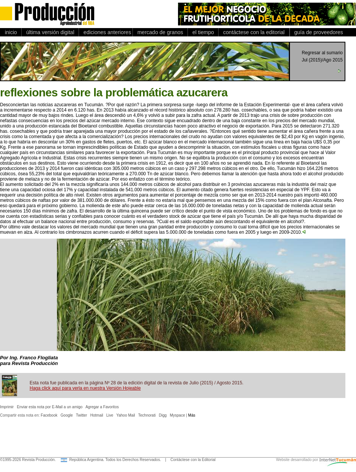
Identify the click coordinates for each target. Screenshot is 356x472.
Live (109, 415)
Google (67, 415)
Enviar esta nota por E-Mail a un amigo (49, 407)
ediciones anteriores (105, 32)
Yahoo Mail (126, 415)
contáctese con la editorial (254, 32)
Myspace (177, 415)
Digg (163, 415)
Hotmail (96, 415)
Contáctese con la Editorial (193, 460)
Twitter (81, 415)
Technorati (147, 415)
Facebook (49, 415)
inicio (10, 32)
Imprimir (7, 407)
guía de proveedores (317, 32)
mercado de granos (160, 32)
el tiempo (203, 32)
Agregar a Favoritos (102, 407)
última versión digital (50, 32)
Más (191, 415)
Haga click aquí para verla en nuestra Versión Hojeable (85, 388)
